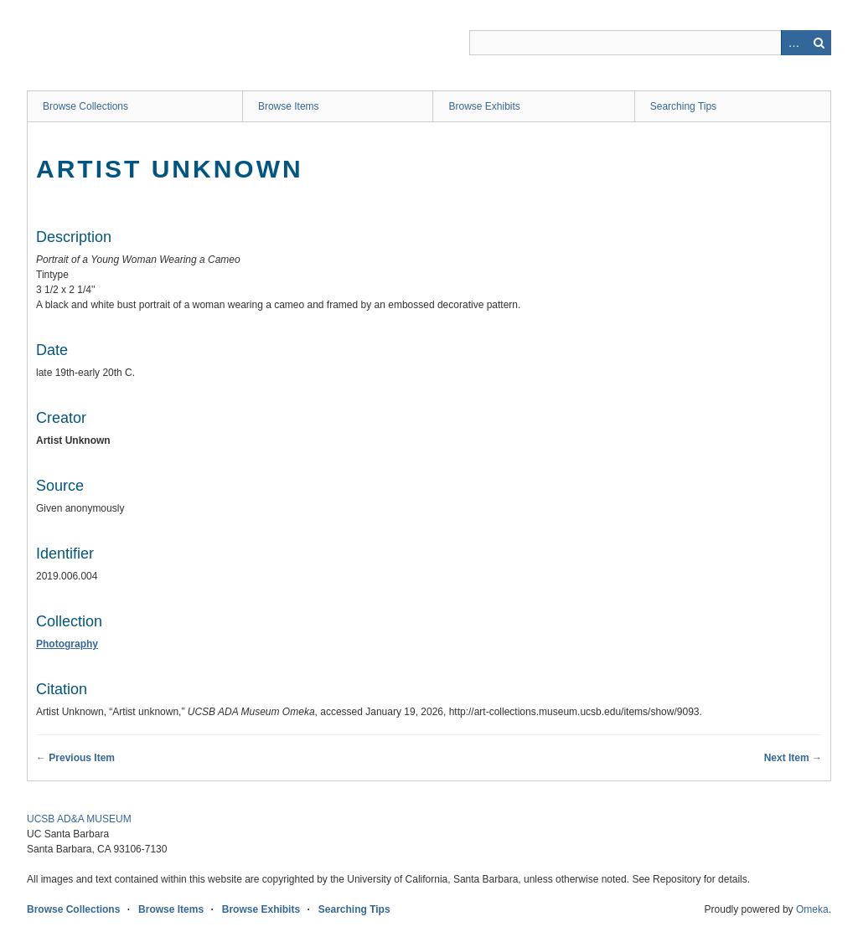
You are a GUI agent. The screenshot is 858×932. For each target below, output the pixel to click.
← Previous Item (75, 758)
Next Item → (793, 758)
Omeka (812, 909)
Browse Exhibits (483, 106)
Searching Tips (683, 106)
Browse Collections (85, 106)
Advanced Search (793, 42)
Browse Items (288, 106)
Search (818, 42)
